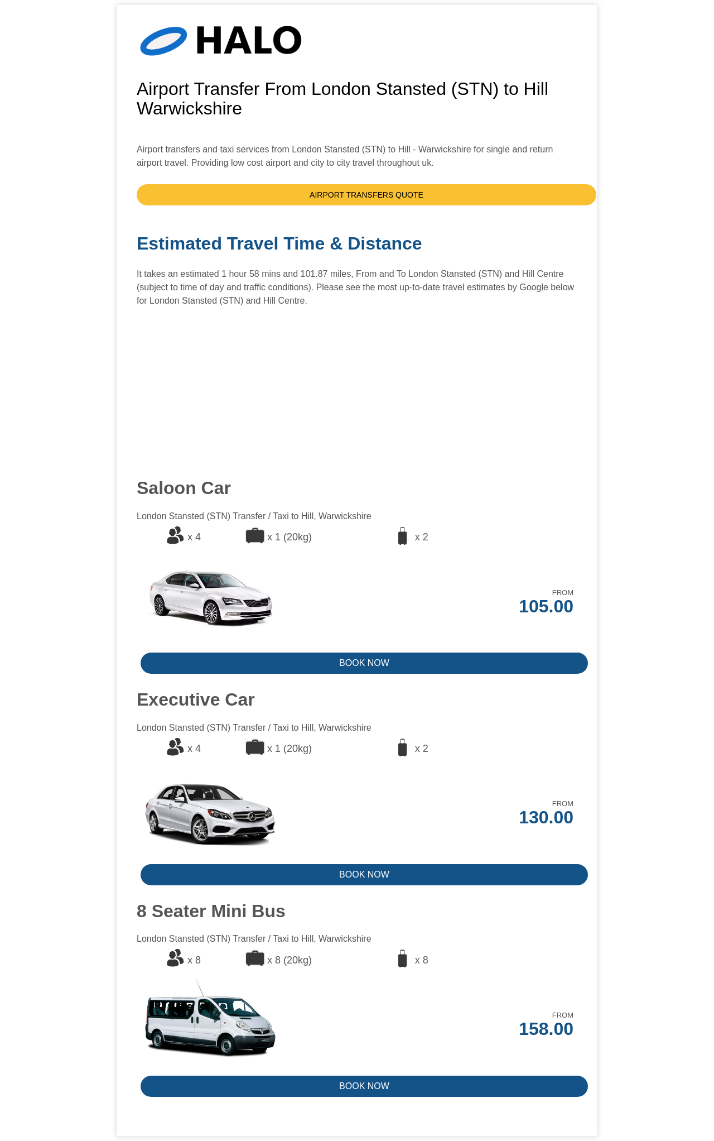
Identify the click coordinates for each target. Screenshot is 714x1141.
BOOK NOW (364, 663)
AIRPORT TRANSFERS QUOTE (366, 194)
